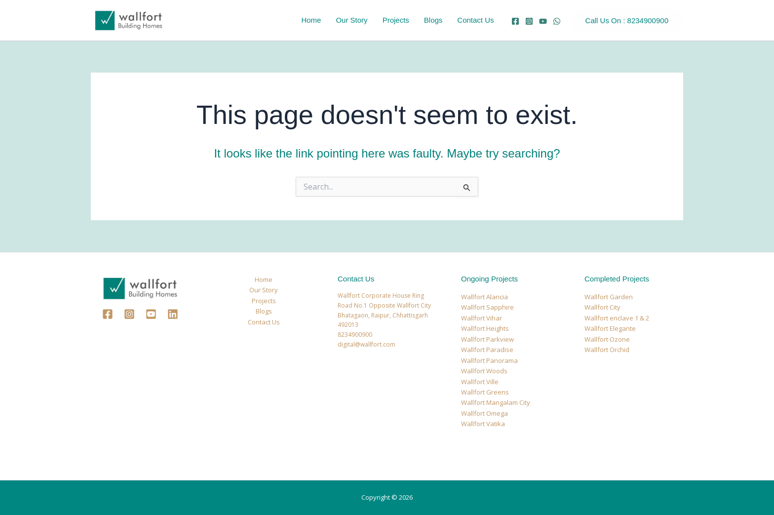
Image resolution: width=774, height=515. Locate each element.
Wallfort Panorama (489, 360)
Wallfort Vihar (481, 318)
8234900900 (355, 334)
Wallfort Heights (485, 328)
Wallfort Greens (485, 392)
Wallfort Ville (480, 381)
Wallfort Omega (484, 413)
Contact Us (475, 20)
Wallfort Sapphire (487, 307)
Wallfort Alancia (484, 296)
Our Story (351, 20)
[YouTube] (543, 21)
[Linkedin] (172, 314)
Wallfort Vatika (483, 423)
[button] (627, 20)
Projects (396, 20)
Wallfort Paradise (487, 349)
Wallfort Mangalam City (495, 402)
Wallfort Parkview (487, 339)
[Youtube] (151, 314)
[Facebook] (515, 21)
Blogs (433, 20)
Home (311, 20)
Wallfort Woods (484, 370)
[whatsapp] (557, 21)
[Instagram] (529, 21)
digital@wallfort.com (366, 344)
